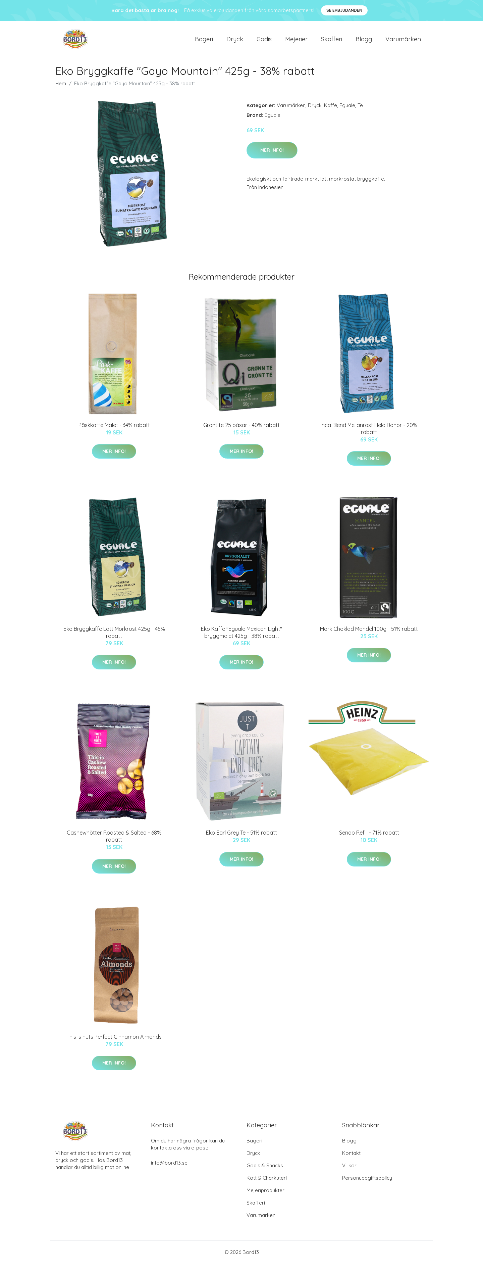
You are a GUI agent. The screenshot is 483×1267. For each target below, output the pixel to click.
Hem (60, 87)
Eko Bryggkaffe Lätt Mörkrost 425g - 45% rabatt (114, 636)
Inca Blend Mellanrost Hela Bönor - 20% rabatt (369, 432)
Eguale (347, 108)
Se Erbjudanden (344, 10)
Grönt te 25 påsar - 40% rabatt (241, 428)
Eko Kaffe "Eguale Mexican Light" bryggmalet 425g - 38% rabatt (241, 636)
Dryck (234, 41)
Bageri (204, 41)
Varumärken (403, 41)
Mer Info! (272, 153)
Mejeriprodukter (265, 1193)
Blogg (364, 41)
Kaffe (330, 108)
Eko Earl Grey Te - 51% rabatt (241, 836)
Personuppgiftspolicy (367, 1181)
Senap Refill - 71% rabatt (369, 836)
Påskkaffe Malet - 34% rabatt (114, 428)
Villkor (349, 1169)
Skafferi (331, 41)
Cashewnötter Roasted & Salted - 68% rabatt (114, 840)
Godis (264, 41)
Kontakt (351, 1156)
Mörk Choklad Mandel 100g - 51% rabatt (369, 632)
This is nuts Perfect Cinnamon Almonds (114, 1040)
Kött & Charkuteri (267, 1181)
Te (360, 108)
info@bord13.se (169, 1166)
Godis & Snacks (265, 1169)
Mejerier (296, 41)
